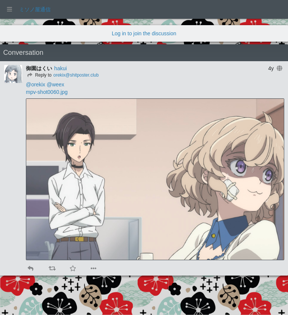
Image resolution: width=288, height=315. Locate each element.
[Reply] (38, 75)
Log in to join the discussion (144, 33)
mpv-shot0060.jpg (47, 92)
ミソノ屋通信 (35, 9)
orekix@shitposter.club (76, 75)
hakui (60, 68)
